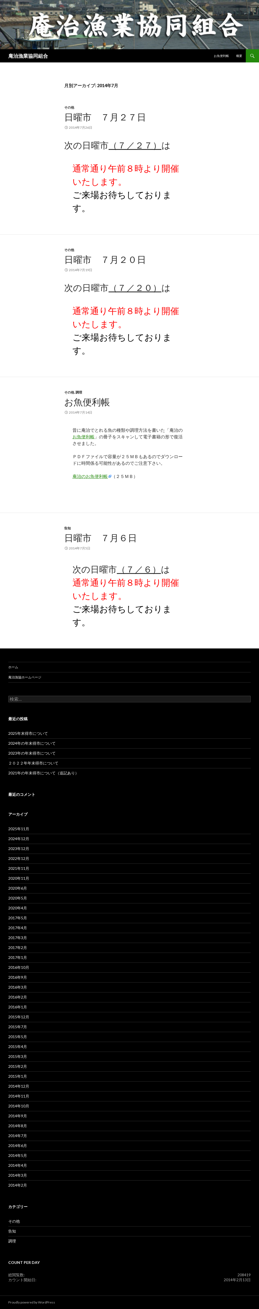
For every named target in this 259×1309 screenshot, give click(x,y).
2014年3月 (17, 1175)
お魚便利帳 (221, 55)
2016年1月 (17, 1007)
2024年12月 (18, 838)
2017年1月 (17, 957)
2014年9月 (17, 1115)
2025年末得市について (28, 733)
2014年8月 (17, 1125)
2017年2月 (17, 947)
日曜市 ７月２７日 (105, 116)
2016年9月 (17, 977)
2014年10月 (18, 1106)
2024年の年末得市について (32, 743)
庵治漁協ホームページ (24, 677)
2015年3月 (17, 1056)
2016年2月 (17, 997)
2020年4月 (17, 908)
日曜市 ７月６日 (100, 537)
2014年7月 (17, 1135)
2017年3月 (17, 937)
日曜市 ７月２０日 (105, 259)
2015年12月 (18, 1016)
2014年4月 (17, 1165)
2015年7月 (17, 1026)
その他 (69, 107)
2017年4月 (17, 927)
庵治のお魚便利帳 (90, 476)
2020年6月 (17, 888)
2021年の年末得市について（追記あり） (43, 773)
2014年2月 (17, 1185)
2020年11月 (18, 878)
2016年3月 (17, 987)
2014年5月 (17, 1155)
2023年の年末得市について (32, 753)
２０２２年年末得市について (33, 763)
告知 (67, 528)
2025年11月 (18, 828)
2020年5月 (17, 898)
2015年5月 (17, 1036)
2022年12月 (18, 858)
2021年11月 (18, 868)
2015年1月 (17, 1076)
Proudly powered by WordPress (31, 1302)
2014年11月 (18, 1096)
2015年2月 (17, 1066)
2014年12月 (18, 1086)
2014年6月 (17, 1145)
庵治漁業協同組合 (28, 56)
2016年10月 (18, 967)
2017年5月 (17, 917)
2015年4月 (17, 1046)
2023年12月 (18, 848)
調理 (78, 392)
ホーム (13, 667)
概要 (239, 55)
